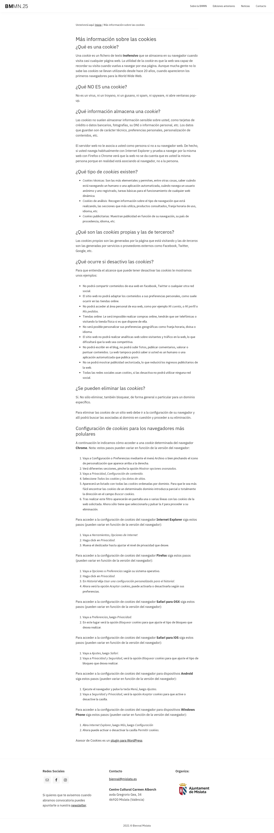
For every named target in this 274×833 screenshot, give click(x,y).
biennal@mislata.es (123, 779)
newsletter (78, 805)
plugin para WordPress (126, 740)
